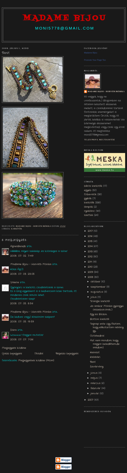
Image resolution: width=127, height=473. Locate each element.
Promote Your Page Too (95, 60)
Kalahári (95, 357)
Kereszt (95, 352)
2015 (90, 241)
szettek (88, 215)
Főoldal (39, 353)
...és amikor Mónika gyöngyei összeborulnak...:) (107, 307)
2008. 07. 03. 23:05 (22, 274)
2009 (91, 272)
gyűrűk (88, 198)
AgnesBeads (18, 246)
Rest (93, 362)
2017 (91, 231)
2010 (90, 267)
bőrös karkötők (93, 186)
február (96, 388)
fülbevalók (90, 194)
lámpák (88, 207)
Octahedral (97, 336)
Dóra (13, 330)
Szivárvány (96, 366)
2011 (90, 262)
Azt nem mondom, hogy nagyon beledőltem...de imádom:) (105, 344)
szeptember (98, 287)
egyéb (87, 190)
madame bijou (64, 18)
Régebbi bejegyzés (67, 353)
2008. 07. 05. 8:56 (21, 303)
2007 (91, 400)
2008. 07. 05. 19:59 (22, 321)
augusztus (97, 292)
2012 (90, 256)
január (95, 393)
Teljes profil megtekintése (99, 140)
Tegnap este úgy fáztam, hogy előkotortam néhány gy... (106, 327)
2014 (91, 246)
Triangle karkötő (100, 301)
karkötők (16, 229)
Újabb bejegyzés (12, 353)
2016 (90, 236)
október (96, 281)
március (96, 383)
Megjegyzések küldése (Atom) (36, 360)
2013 (90, 251)
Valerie (14, 282)
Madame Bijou (90, 53)
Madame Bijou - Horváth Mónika (30, 264)
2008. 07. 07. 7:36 (21, 339)
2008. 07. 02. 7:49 (21, 256)
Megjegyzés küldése (14, 348)
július (94, 297)
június (94, 373)
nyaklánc (89, 211)
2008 (91, 277)
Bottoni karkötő (99, 319)
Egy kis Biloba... (98, 314)
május (95, 378)
